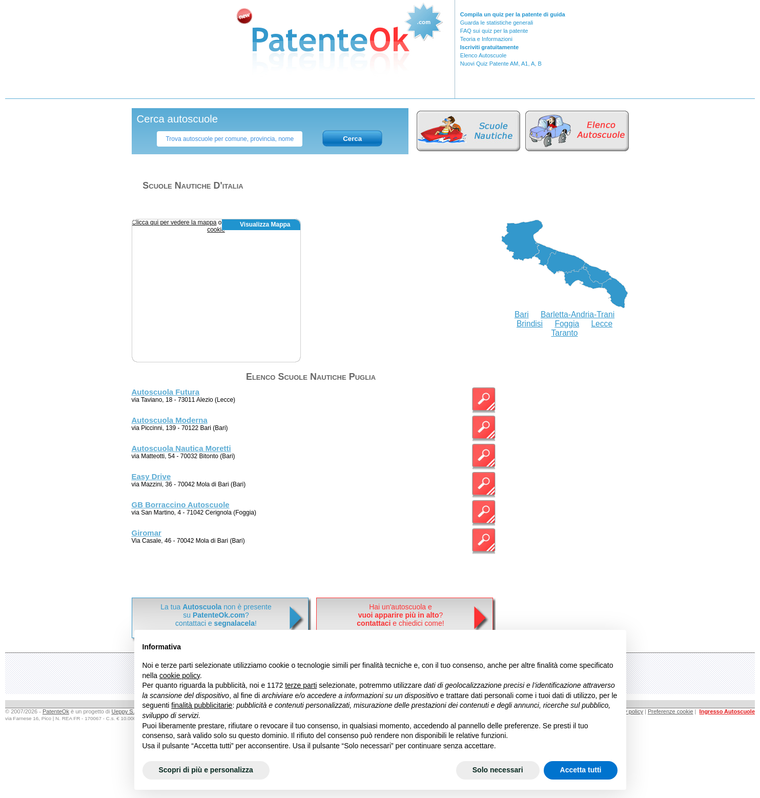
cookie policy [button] (179, 675)
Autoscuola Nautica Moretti (181, 448)
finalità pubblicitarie (201, 705)
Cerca (352, 138)
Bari (522, 314)
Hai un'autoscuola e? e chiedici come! (400, 615)
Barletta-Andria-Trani (577, 314)
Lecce (601, 323)
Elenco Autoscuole (483, 55)
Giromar (146, 532)
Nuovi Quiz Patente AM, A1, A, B (501, 63)
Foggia (566, 323)
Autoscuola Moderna (170, 420)
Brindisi (530, 323)
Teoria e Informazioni (486, 39)
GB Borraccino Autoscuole (181, 504)
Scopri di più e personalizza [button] (206, 770)
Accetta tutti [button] (581, 770)
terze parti (301, 685)
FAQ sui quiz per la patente (494, 31)
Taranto (564, 333)
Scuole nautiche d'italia (192, 185)
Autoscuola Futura (166, 391)
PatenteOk (56, 711)
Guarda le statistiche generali (496, 22)
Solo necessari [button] (498, 770)
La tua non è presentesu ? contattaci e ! (215, 615)
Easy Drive (151, 476)
